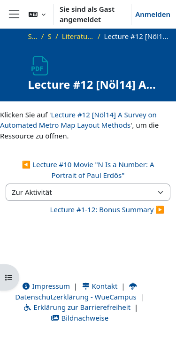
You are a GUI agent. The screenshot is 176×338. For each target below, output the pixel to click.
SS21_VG (49, 36)
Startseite (33, 36)
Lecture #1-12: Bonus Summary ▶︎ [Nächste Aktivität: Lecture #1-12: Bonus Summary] (107, 209)
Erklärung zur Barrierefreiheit (76, 307)
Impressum (46, 286)
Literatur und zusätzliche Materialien (78, 36)
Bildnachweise (79, 318)
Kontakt (99, 286)
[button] (37, 14)
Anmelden (152, 14)
